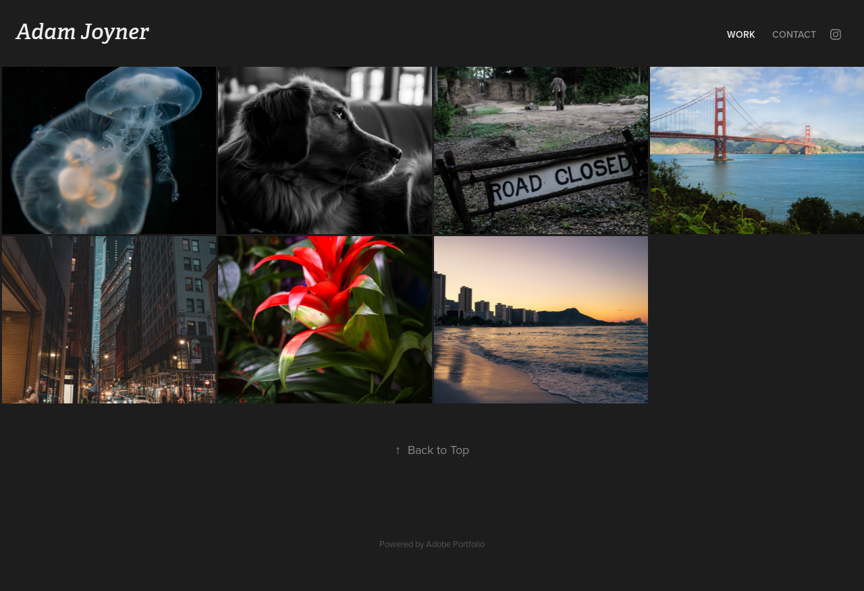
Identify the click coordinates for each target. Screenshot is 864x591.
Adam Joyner (82, 31)
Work (741, 34)
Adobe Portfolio (455, 544)
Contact (794, 34)
